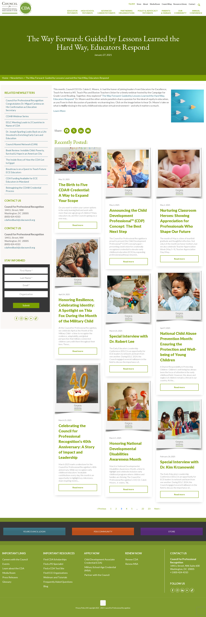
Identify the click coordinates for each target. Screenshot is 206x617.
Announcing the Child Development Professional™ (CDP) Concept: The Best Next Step (128, 221)
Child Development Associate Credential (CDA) (99, 561)
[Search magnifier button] (199, 5)
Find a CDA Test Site (53, 568)
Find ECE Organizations (55, 572)
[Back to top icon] (103, 603)
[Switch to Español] (132, 4)
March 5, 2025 (115, 438)
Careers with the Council (15, 559)
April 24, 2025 (64, 294)
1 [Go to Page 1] (110, 508)
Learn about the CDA (13, 568)
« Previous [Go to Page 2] (101, 508)
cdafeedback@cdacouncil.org (19, 219)
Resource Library (180, 4)
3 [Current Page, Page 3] (121, 508)
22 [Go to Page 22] (143, 508)
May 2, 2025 (165, 205)
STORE (171, 531)
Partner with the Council (96, 574)
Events (6, 563)
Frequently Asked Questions (58, 581)
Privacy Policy (80, 608)
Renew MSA (131, 563)
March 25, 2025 (115, 331)
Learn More (59, 110)
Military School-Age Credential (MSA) (100, 569)
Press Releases (10, 577)
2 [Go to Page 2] (116, 508)
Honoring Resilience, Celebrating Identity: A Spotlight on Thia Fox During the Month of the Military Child (78, 310)
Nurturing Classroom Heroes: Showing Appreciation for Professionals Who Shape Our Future (178, 221)
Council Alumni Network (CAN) (22, 144)
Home (5, 77)
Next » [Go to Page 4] (157, 508)
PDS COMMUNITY (103, 531)
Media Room (155, 4)
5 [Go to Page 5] (131, 508)
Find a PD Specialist (53, 563)
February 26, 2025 (167, 456)
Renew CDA (131, 559)
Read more (78, 225)
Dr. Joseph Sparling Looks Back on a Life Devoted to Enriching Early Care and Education (26, 135)
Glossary (6, 581)
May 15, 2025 (64, 179)
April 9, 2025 (165, 328)
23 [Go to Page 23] (149, 508)
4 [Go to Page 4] (126, 508)
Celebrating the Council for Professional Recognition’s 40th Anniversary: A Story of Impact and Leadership (77, 441)
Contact (192, 4)
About (145, 4)
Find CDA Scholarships (55, 559)
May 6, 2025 (114, 205)
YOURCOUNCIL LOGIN (34, 531)
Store (139, 4)
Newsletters (16, 77)
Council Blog (167, 4)
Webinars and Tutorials (55, 577)
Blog (45, 586)
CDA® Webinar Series (17, 116)
